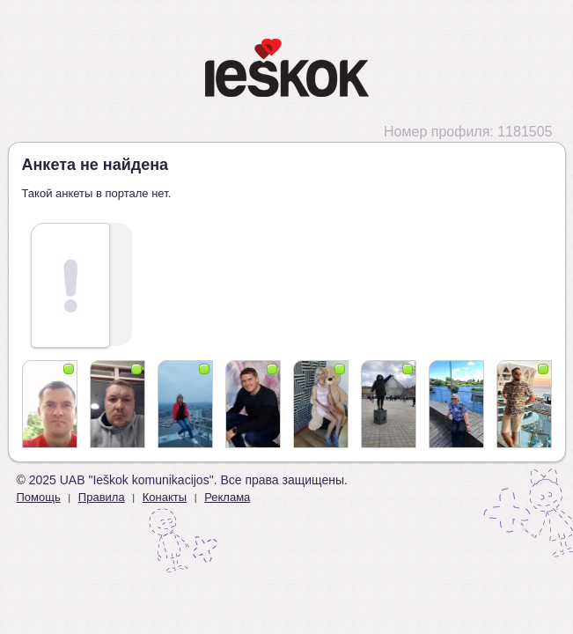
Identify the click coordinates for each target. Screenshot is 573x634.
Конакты (165, 497)
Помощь (39, 497)
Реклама (227, 497)
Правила (101, 497)
